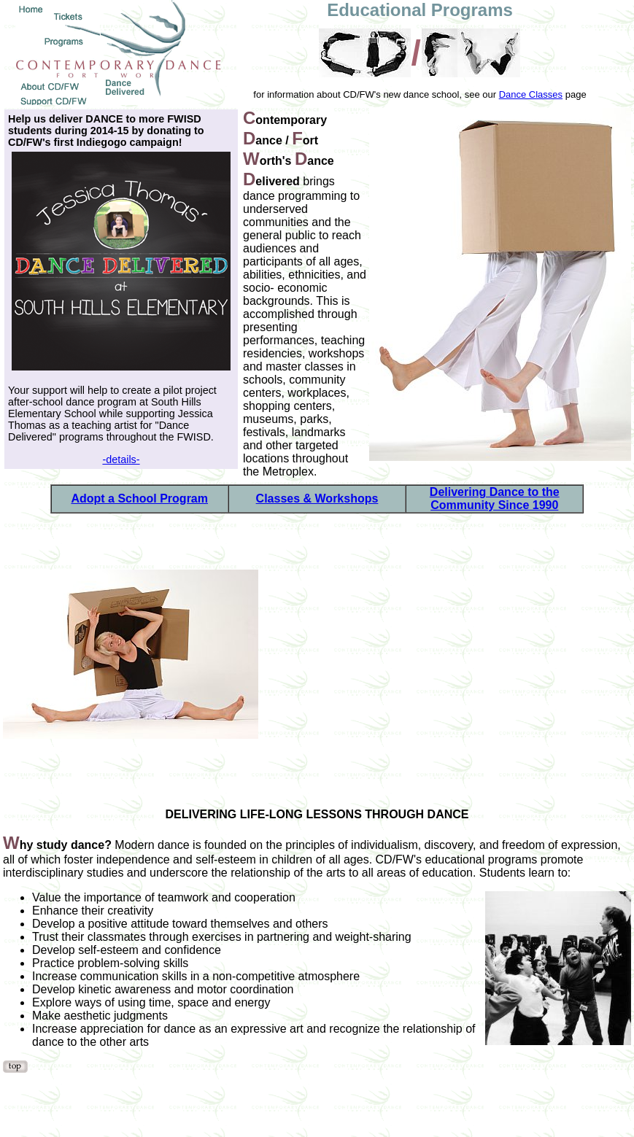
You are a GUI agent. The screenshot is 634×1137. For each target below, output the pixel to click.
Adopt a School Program (139, 498)
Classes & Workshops (317, 498)
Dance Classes (531, 94)
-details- (120, 459)
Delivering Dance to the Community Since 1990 (495, 498)
